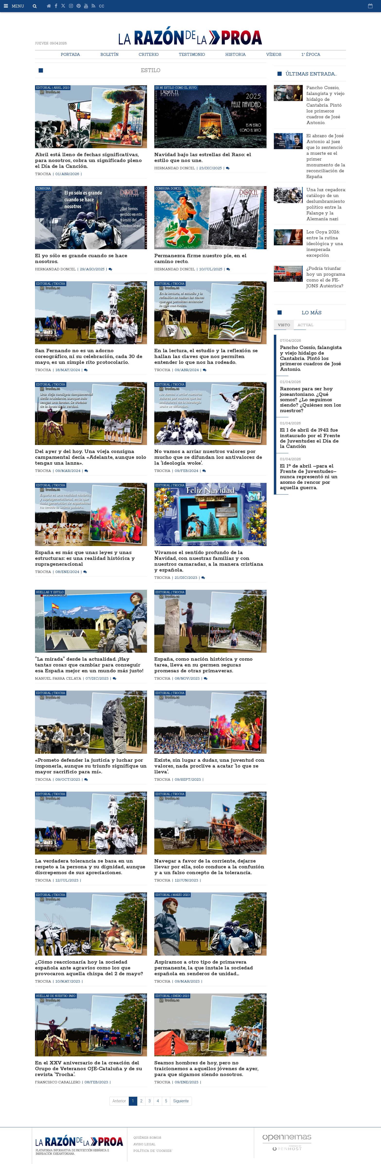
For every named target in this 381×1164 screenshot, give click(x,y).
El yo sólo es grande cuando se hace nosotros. (81, 258)
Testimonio (192, 54)
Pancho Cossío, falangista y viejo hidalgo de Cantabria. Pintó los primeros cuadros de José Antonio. (325, 105)
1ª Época (311, 54)
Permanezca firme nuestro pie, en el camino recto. (200, 258)
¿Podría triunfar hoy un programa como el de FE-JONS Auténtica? (325, 277)
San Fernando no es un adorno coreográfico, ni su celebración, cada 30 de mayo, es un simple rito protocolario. (88, 356)
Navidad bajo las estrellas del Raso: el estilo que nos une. (202, 157)
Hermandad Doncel (175, 168)
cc (101, 6)
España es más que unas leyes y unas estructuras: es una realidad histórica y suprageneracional (85, 558)
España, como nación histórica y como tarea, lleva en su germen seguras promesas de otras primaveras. (203, 665)
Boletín (109, 54)
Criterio (149, 54)
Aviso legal (144, 1144)
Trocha (43, 174)
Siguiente (181, 1101)
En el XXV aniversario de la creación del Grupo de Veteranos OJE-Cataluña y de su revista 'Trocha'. (88, 1069)
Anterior (119, 1101)
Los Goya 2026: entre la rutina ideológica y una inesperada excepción (324, 243)
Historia (235, 54)
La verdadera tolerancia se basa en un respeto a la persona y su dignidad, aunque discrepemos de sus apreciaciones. (90, 867)
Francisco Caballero (58, 1082)
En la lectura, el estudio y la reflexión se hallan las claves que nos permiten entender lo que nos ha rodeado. (206, 356)
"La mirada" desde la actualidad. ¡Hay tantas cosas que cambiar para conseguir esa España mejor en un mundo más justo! (89, 665)
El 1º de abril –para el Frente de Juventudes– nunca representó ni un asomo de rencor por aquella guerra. (309, 477)
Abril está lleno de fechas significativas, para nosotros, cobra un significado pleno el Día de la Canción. (88, 160)
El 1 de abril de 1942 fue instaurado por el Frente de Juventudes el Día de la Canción (310, 438)
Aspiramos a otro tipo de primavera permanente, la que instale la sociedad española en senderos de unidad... (203, 968)
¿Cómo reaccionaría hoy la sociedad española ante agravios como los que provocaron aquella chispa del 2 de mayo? (89, 968)
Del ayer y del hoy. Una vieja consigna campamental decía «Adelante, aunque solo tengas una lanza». (90, 457)
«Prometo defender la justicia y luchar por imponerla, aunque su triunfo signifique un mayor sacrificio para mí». (91, 766)
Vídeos (273, 54)
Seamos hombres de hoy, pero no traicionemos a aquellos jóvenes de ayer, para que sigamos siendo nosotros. (206, 1069)
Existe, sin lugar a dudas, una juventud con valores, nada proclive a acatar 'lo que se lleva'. (209, 766)
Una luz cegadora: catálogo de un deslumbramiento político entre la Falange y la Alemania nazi (326, 204)
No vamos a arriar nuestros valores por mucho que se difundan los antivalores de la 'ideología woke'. (208, 457)
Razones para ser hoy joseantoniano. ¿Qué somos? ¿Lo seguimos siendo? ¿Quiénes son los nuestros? (310, 400)
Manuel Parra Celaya (58, 678)
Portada (70, 54)
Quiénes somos (147, 1137)
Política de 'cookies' (152, 1151)
